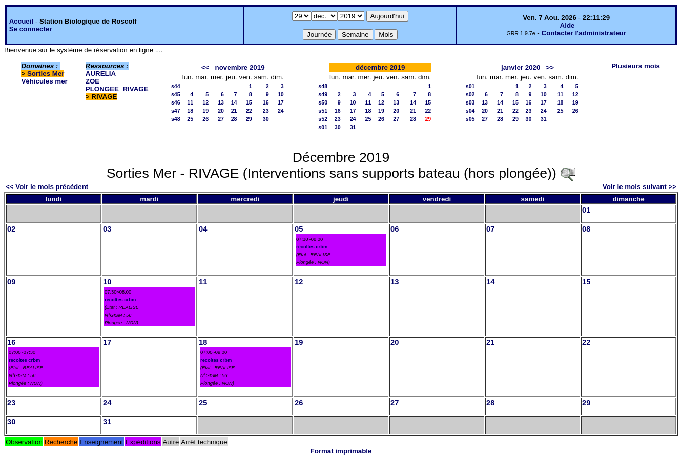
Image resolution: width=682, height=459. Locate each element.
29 (249, 119)
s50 (322, 102)
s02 (470, 94)
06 (394, 229)
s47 (175, 111)
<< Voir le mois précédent (47, 187)
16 (266, 102)
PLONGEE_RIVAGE (117, 89)
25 (190, 119)
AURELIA (101, 73)
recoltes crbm (311, 246)
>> (550, 67)
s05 (470, 119)
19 (205, 111)
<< (205, 67)
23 (266, 111)
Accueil (21, 21)
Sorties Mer (46, 73)
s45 (175, 94)
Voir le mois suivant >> (639, 187)
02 (11, 229)
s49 (322, 94)
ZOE (92, 81)
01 (586, 210)
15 (249, 102)
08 (586, 229)
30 (266, 119)
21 (234, 111)
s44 (175, 86)
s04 (470, 111)
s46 (175, 102)
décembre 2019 (380, 67)
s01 (322, 127)
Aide (567, 25)
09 (11, 282)
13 (221, 102)
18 (190, 111)
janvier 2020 (520, 67)
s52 (322, 119)
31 (353, 127)
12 (205, 102)
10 (281, 94)
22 (249, 111)
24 (281, 111)
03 (107, 229)
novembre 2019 (240, 67)
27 (221, 119)
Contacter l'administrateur (584, 33)
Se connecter (30, 29)
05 (299, 229)
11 (190, 102)
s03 (470, 102)
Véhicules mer (44, 81)
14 (234, 102)
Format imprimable (341, 451)
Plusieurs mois (635, 66)
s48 (175, 119)
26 (205, 119)
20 (221, 111)
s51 (322, 111)
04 (203, 229)
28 (234, 119)
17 (281, 102)
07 (490, 229)
